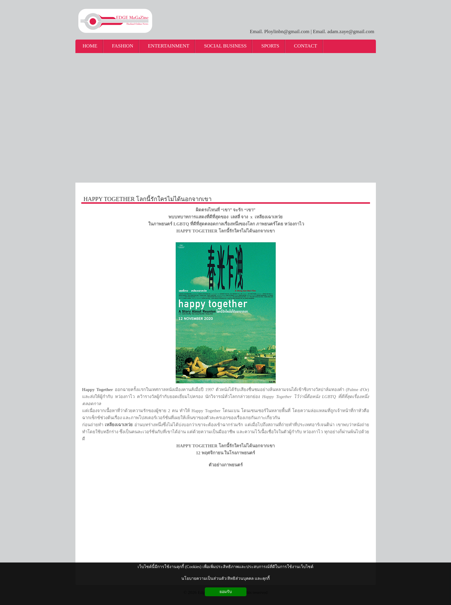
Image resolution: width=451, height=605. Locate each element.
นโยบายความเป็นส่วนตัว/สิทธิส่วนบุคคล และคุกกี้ (225, 578)
